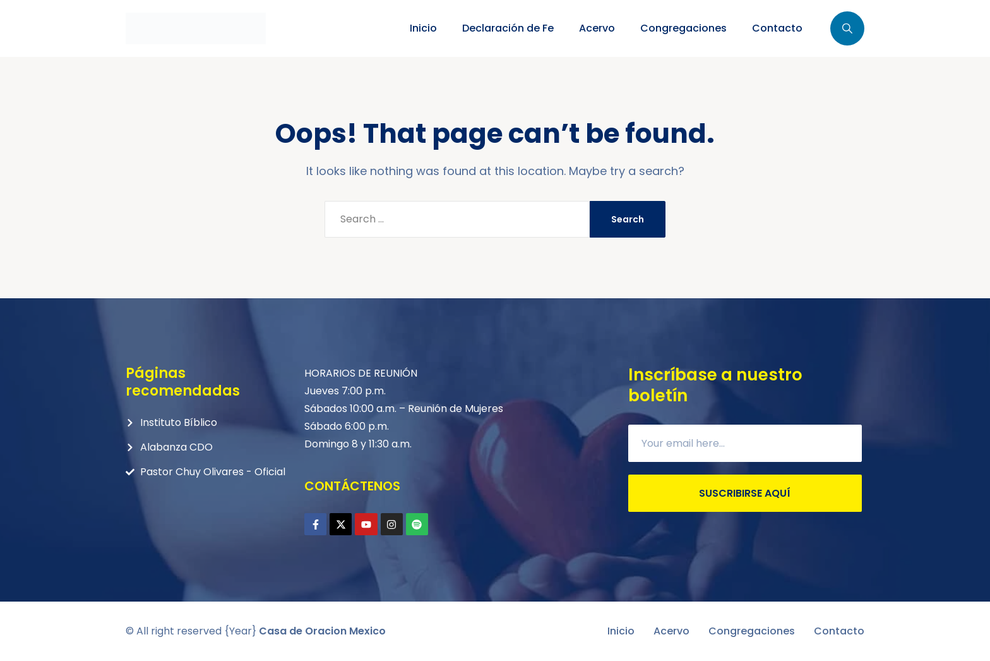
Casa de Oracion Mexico (322, 631)
